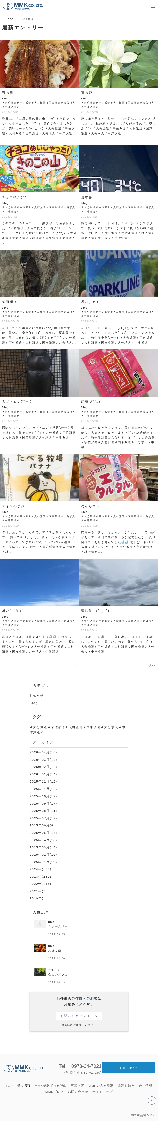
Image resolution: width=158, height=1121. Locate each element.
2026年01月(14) (43, 774)
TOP (11, 19)
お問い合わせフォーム (79, 1016)
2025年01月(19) (43, 862)
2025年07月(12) (43, 818)
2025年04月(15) (43, 840)
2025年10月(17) (43, 796)
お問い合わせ (128, 1068)
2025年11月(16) (43, 789)
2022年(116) (40, 883)
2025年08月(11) (43, 810)
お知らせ (37, 695)
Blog (34, 703)
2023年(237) (40, 876)
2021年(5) (38, 891)
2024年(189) (40, 869)
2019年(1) (38, 898)
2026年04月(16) (43, 752)
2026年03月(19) (43, 759)
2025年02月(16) (43, 854)
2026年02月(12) (43, 767)
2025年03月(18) (43, 847)
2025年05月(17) (43, 832)
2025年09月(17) (43, 803)
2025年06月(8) (42, 825)
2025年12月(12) (43, 781)
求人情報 (24, 1085)
